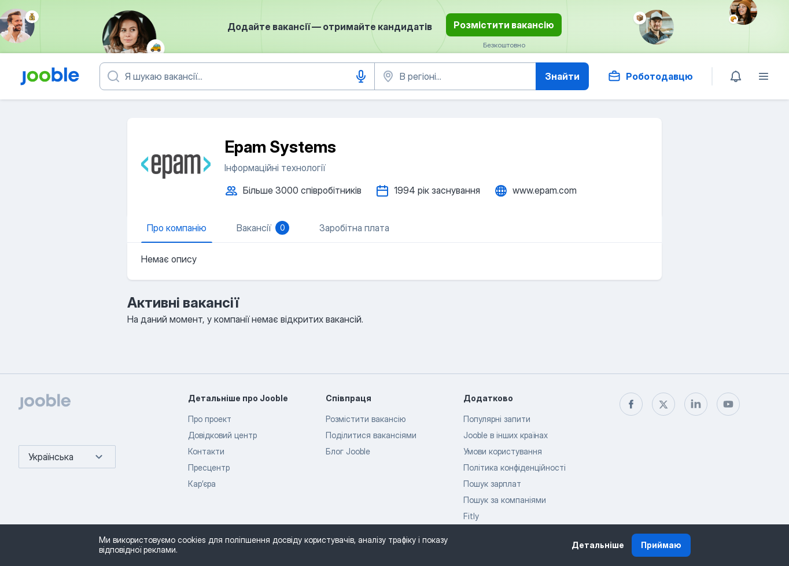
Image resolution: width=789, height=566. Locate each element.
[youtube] (728, 404)
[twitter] (663, 404)
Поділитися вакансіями (371, 435)
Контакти (206, 451)
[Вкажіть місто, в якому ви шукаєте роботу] (455, 76)
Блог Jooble (348, 451)
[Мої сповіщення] (736, 76)
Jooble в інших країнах (505, 435)
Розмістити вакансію (504, 25)
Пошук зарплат (492, 484)
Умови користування (502, 451)
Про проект (209, 419)
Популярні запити (496, 419)
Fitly (471, 516)
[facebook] (631, 404)
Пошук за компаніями (504, 500)
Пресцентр (209, 467)
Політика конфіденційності (514, 467)
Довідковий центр (222, 435)
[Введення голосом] (361, 76)
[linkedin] (695, 404)
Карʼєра (202, 484)
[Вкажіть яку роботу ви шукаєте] (237, 76)
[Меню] (763, 76)
